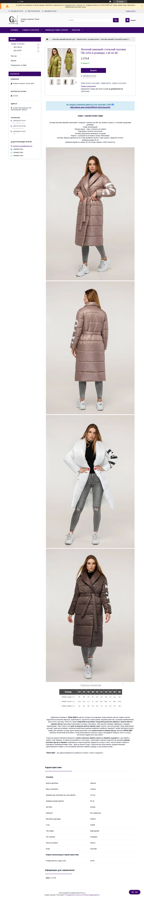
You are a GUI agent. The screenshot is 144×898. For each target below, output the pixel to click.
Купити (93, 70)
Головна (14, 30)
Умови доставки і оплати (56, 30)
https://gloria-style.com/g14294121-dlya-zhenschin (90, 107)
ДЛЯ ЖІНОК (18, 47)
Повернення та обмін (19, 65)
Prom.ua (82, 893)
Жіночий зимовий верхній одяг (64, 39)
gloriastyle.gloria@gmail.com (22, 146)
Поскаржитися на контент (73, 895)
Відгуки (13, 61)
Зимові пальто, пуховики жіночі (88, 39)
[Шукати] (116, 20)
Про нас (14, 56)
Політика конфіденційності (91, 895)
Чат (135, 892)
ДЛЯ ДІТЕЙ (17, 50)
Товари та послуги (30, 30)
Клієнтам (76, 30)
